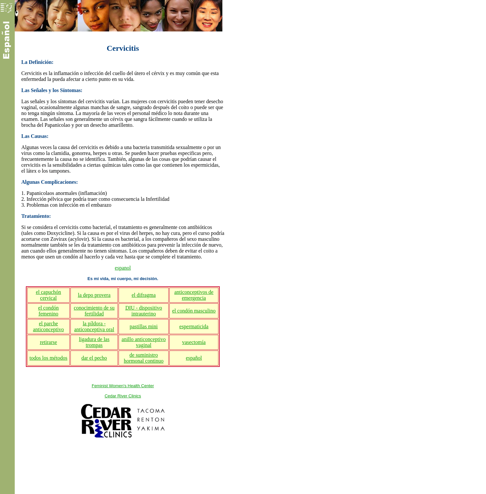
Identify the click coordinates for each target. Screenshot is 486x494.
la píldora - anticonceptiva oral (94, 326)
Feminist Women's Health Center (123, 385)
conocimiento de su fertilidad (94, 310)
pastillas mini (144, 326)
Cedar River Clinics (122, 395)
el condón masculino (193, 311)
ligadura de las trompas (94, 342)
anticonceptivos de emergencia (194, 295)
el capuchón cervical (48, 295)
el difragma (144, 295)
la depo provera (94, 295)
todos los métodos (48, 358)
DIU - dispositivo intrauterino (143, 310)
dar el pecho (94, 358)
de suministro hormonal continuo (143, 358)
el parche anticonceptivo (48, 326)
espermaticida (194, 326)
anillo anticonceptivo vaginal (144, 342)
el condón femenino (48, 310)
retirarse (48, 342)
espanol (123, 268)
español (194, 358)
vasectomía (194, 342)
